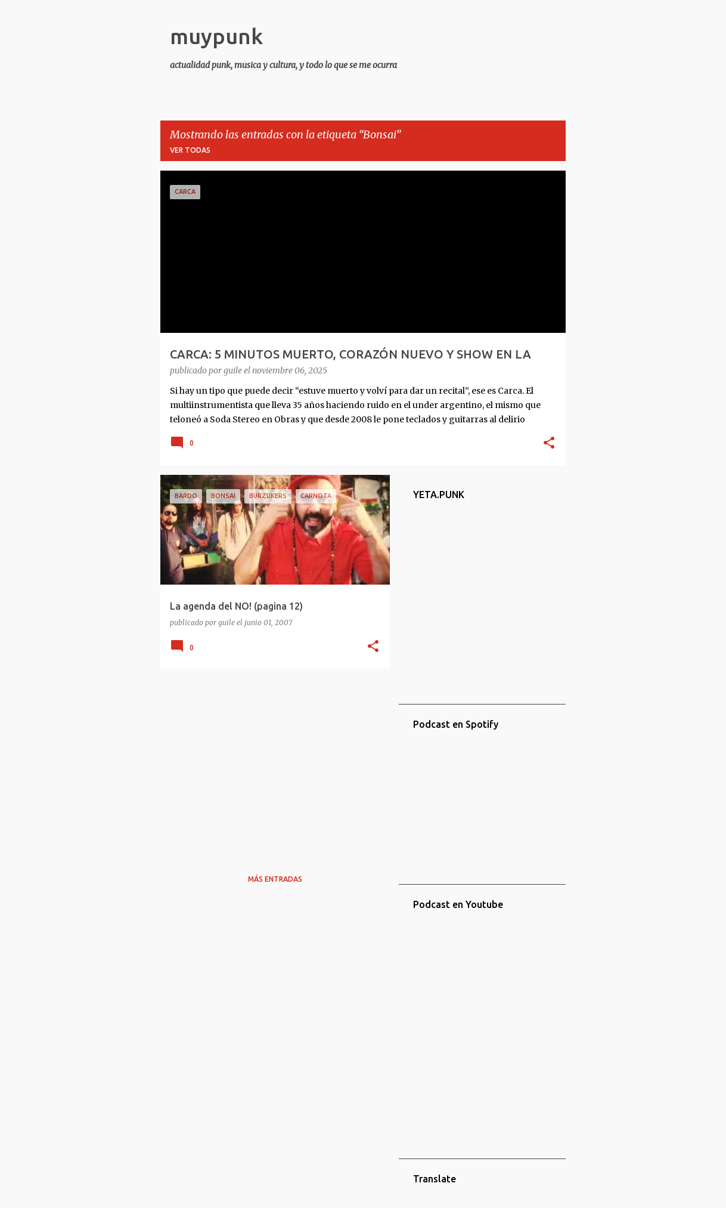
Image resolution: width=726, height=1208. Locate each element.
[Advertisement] (270, 761)
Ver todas (190, 150)
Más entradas (275, 879)
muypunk (216, 36)
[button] (549, 443)
